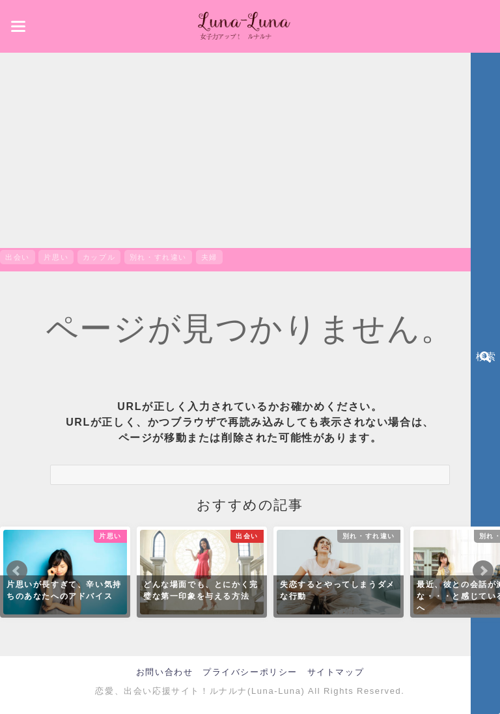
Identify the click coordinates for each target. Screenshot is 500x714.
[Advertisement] (250, 150)
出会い (17, 257)
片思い (56, 257)
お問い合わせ (164, 672)
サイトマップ (336, 672)
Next (483, 570)
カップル (99, 257)
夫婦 (209, 257)
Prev (17, 570)
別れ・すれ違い (158, 257)
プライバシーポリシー (250, 672)
